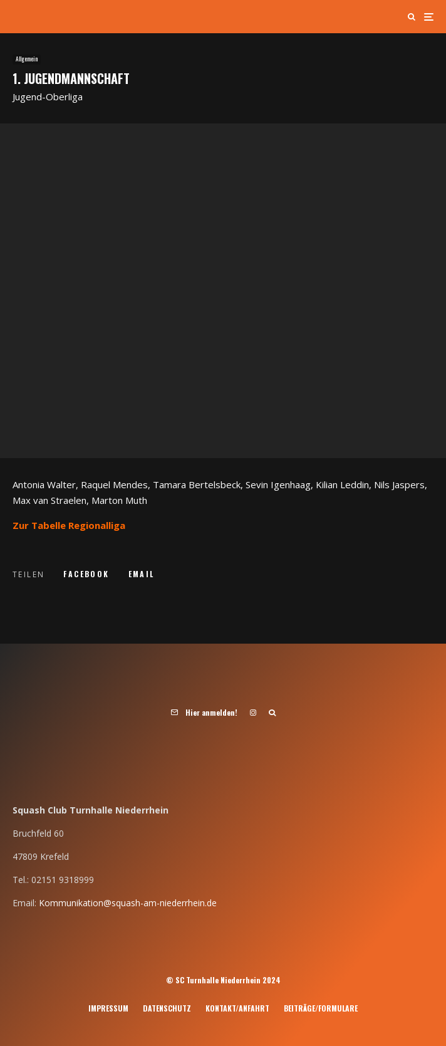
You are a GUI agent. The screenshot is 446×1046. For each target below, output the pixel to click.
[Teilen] (86, 574)
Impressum (108, 1008)
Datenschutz (167, 1008)
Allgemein (27, 59)
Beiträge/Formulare (321, 1008)
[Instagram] (253, 713)
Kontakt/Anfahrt (237, 1008)
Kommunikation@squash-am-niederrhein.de (128, 903)
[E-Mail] (141, 574)
